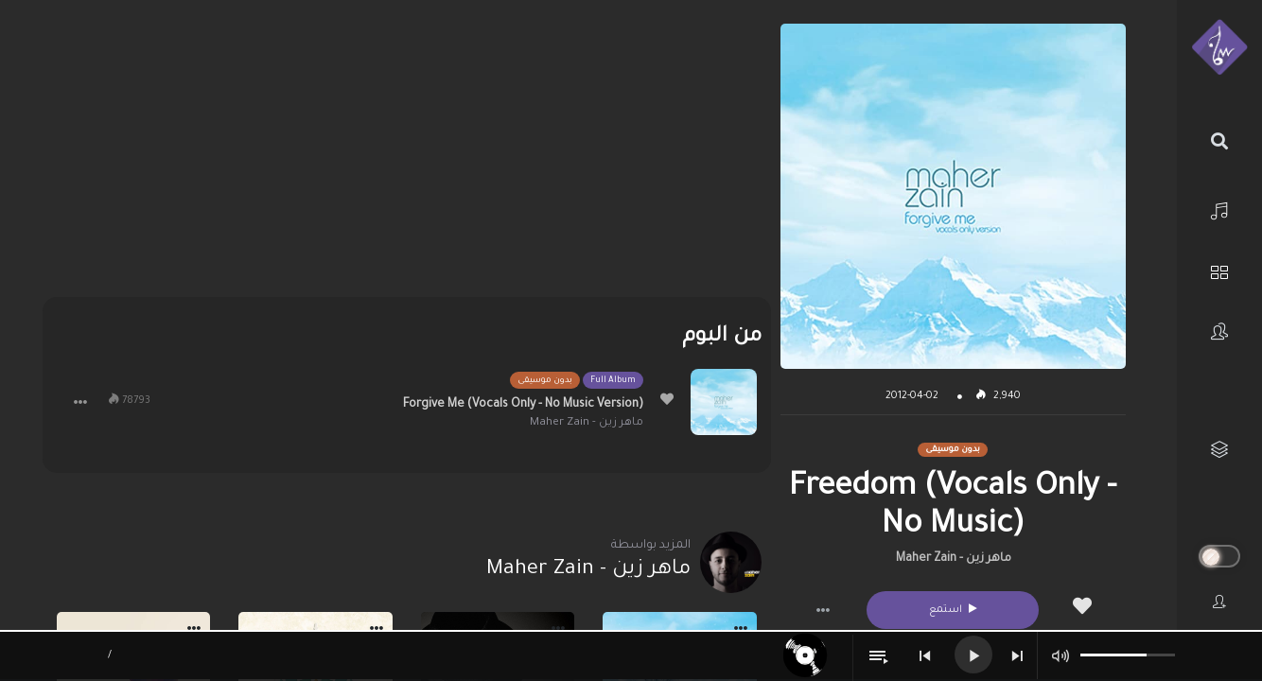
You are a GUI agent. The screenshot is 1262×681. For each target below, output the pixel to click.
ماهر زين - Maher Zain (953, 559)
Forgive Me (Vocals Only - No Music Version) (523, 404)
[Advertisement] (407, 156)
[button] (823, 610)
